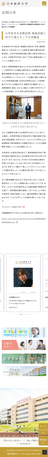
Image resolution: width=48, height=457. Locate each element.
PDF (20, 207)
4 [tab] (23, 314)
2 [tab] (19, 314)
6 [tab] (27, 314)
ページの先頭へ (45, 453)
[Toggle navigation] (44, 3)
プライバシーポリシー (12, 440)
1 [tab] (17, 314)
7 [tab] (29, 314)
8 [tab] (30, 314)
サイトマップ (25, 443)
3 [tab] (21, 314)
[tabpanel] (24, 283)
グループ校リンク (35, 440)
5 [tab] (25, 314)
